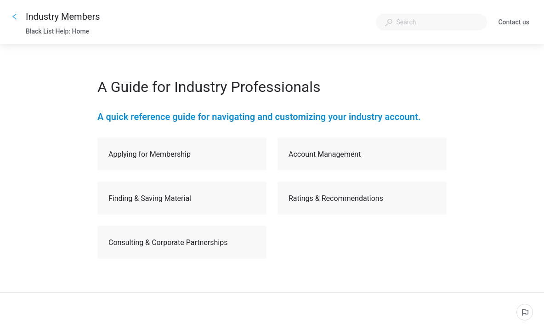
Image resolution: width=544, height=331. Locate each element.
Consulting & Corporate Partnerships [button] (182, 242)
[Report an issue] (524, 312)
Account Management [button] (362, 154)
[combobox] (431, 22)
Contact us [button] (513, 23)
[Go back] (14, 16)
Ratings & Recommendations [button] (362, 198)
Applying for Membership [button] (182, 154)
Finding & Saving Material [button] (182, 198)
